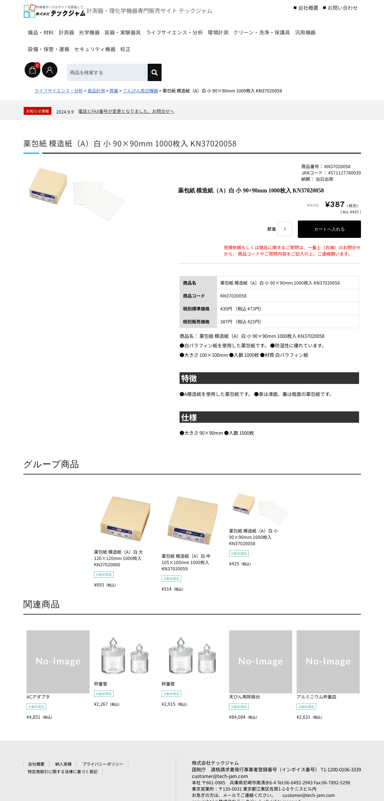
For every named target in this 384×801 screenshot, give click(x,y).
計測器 (80, 29)
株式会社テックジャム (215, 762)
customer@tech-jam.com (220, 776)
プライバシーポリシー (102, 764)
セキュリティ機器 (220, 46)
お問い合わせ (343, 7)
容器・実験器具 (157, 29)
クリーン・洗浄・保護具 (60, 46)
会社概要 (308, 7)
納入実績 (63, 764)
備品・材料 (44, 29)
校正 (260, 46)
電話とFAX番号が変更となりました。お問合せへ (126, 111)
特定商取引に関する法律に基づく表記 (62, 771)
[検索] (155, 72)
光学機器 (113, 29)
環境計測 (275, 29)
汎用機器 (115, 46)
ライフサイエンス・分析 (220, 29)
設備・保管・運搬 (162, 46)
